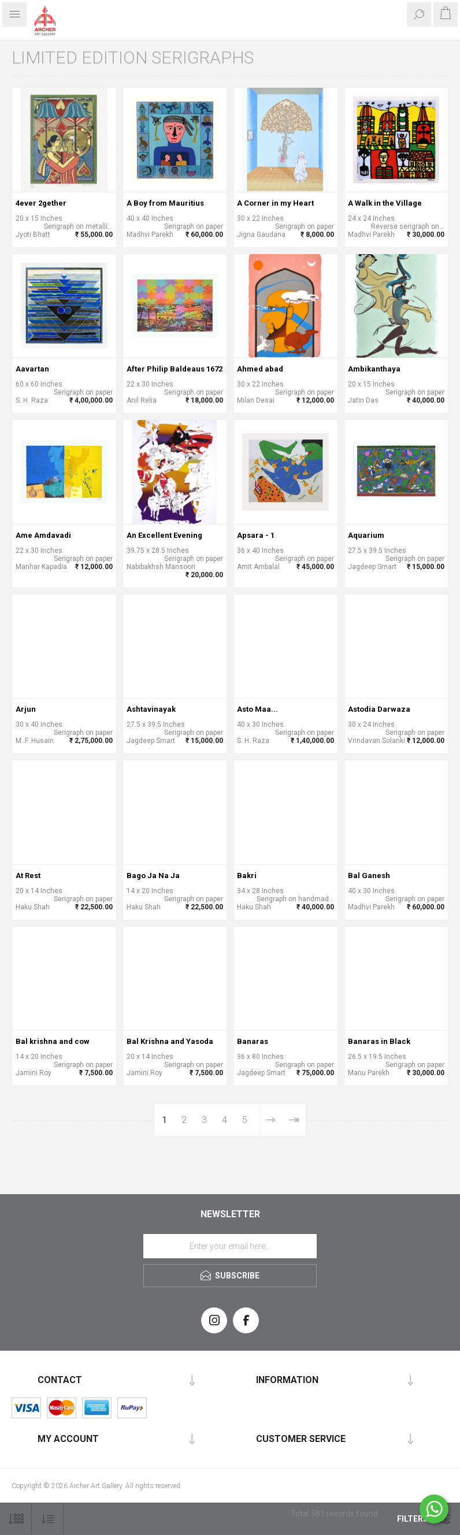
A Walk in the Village (385, 203)
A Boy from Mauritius (165, 203)
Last (294, 1120)
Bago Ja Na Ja (153, 875)
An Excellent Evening (164, 535)
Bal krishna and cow (53, 1041)
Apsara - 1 (255, 535)
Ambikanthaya (374, 369)
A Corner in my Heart (275, 203)
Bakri (247, 875)
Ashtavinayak (151, 709)
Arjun (26, 709)
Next (270, 1120)
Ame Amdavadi (43, 535)
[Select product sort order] (48, 1519)
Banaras (252, 1041)
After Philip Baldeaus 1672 (174, 369)
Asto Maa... (257, 709)
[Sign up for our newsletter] (230, 1246)
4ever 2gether (41, 203)
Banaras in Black (379, 1041)
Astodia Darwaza (379, 709)
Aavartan (32, 369)
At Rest (28, 875)
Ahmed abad (260, 369)
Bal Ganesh (369, 875)
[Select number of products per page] (16, 1519)
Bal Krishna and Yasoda (170, 1041)
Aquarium (366, 535)
